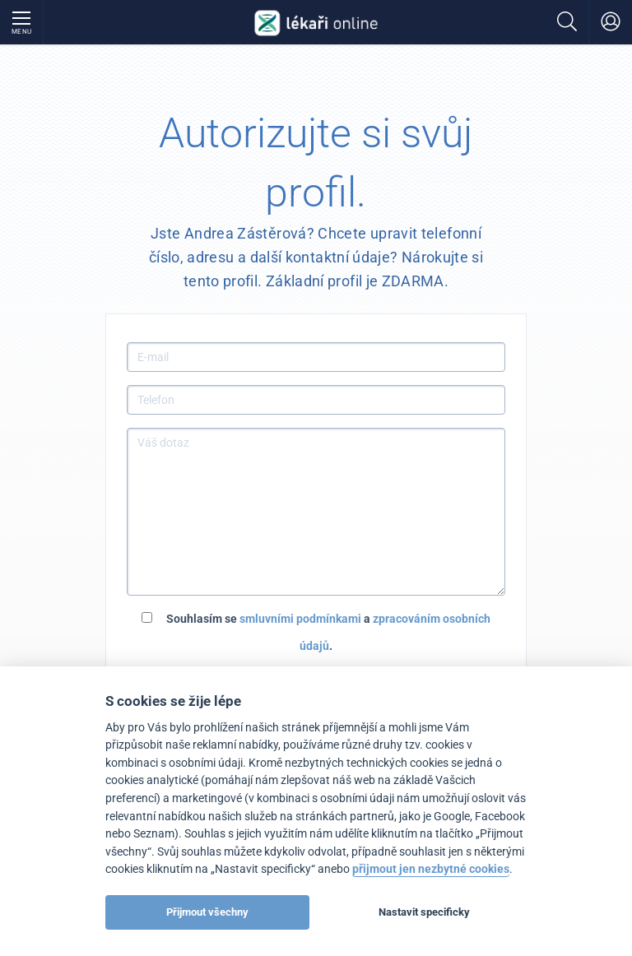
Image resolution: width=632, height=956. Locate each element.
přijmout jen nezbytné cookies (430, 869)
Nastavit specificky (424, 912)
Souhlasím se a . (316, 632)
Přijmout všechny (207, 912)
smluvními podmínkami (300, 618)
